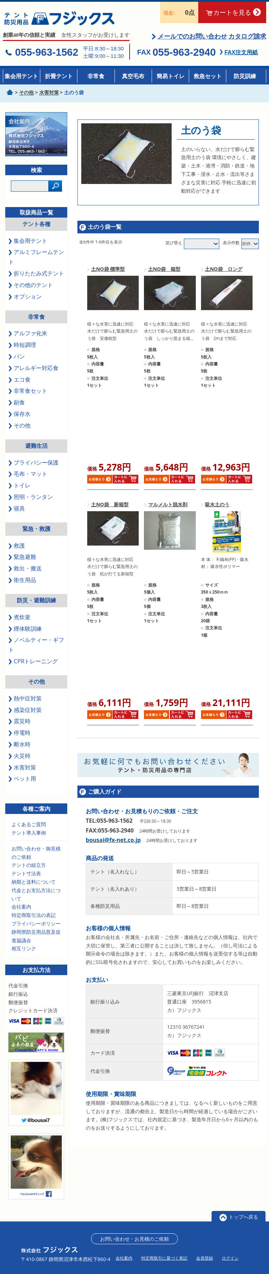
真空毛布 (133, 76)
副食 (16, 404)
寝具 (16, 510)
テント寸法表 (26, 874)
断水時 (19, 745)
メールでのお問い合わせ (192, 38)
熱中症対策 (25, 700)
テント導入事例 (29, 834)
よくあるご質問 (29, 825)
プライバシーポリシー (36, 925)
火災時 (19, 757)
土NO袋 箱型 (164, 270)
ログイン (230, 1260)
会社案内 (21, 908)
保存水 (19, 415)
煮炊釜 (19, 618)
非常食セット (27, 392)
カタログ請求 (247, 38)
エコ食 (19, 381)
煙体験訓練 (25, 630)
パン (16, 358)
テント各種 (36, 225)
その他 (19, 427)
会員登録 (204, 1260)
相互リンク (24, 950)
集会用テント (21, 76)
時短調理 (22, 346)
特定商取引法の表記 (34, 916)
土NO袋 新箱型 (110, 505)
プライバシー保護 (33, 464)
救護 (16, 547)
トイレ (19, 487)
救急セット (208, 76)
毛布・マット (27, 475)
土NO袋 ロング (223, 270)
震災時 (19, 723)
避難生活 (36, 447)
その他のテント (30, 286)
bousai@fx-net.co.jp (113, 841)
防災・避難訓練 (36, 601)
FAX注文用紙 (241, 54)
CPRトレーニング (33, 662)
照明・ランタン (30, 498)
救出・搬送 (25, 570)
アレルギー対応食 (33, 369)
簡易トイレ (171, 76)
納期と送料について (34, 883)
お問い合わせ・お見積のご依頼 (134, 1240)
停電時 (19, 734)
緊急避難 (22, 558)
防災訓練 (245, 76)
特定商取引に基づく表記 (164, 1260)
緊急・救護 (36, 530)
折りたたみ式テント (36, 275)
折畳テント (59, 76)
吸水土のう (217, 505)
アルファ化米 (27, 335)
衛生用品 (22, 581)
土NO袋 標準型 (108, 270)
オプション (25, 298)
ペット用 (22, 780)
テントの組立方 (29, 866)
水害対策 (22, 769)
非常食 (96, 76)
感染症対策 (25, 711)
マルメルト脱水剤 (167, 505)
